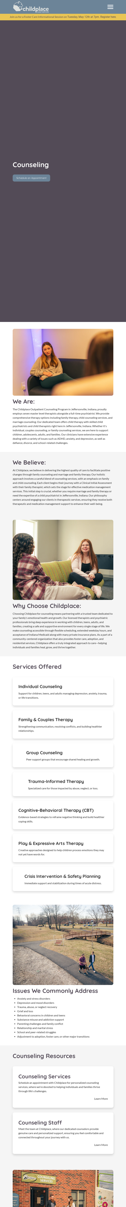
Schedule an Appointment (31, 178)
